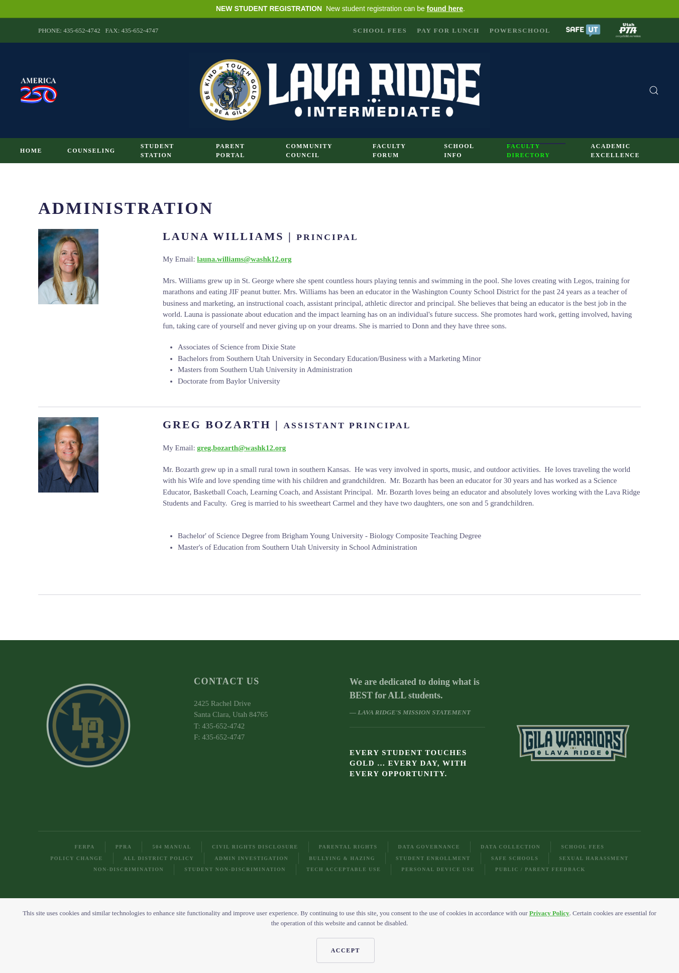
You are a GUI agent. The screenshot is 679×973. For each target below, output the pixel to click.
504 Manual (171, 846)
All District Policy (159, 858)
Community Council (309, 151)
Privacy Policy (549, 913)
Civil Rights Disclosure (255, 846)
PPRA (124, 846)
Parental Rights (348, 846)
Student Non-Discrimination (235, 869)
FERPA (85, 846)
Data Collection (510, 846)
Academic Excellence (615, 151)
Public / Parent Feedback (540, 869)
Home (31, 150)
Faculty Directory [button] (528, 151)
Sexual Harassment (594, 858)
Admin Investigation (251, 858)
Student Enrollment (433, 858)
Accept (345, 950)
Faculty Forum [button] (389, 151)
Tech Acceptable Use (343, 869)
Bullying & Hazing (342, 858)
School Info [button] (459, 151)
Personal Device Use (438, 869)
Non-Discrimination (128, 869)
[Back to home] (339, 90)
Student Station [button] (157, 151)
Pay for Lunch (448, 30)
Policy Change (76, 858)
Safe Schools (514, 858)
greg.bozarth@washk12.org (241, 448)
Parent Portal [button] (230, 151)
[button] (583, 29)
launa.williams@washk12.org (244, 259)
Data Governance (429, 846)
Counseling (91, 150)
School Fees (380, 30)
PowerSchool (520, 30)
